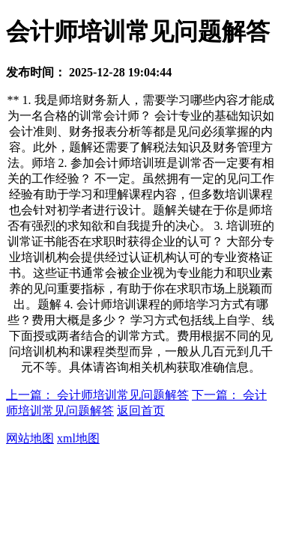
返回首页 (141, 410)
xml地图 (78, 438)
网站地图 (30, 438)
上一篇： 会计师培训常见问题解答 (97, 395)
